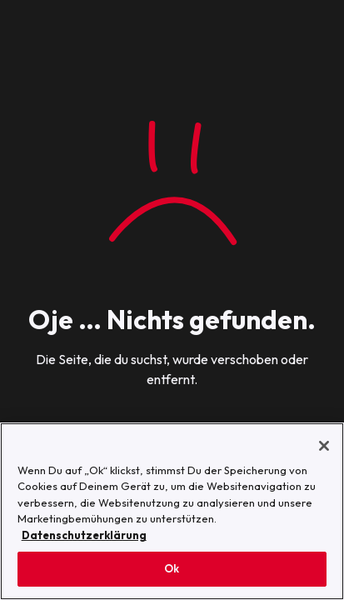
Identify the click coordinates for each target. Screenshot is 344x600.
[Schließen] (324, 446)
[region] (172, 511)
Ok (171, 568)
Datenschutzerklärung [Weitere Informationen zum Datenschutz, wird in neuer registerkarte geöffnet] (84, 535)
